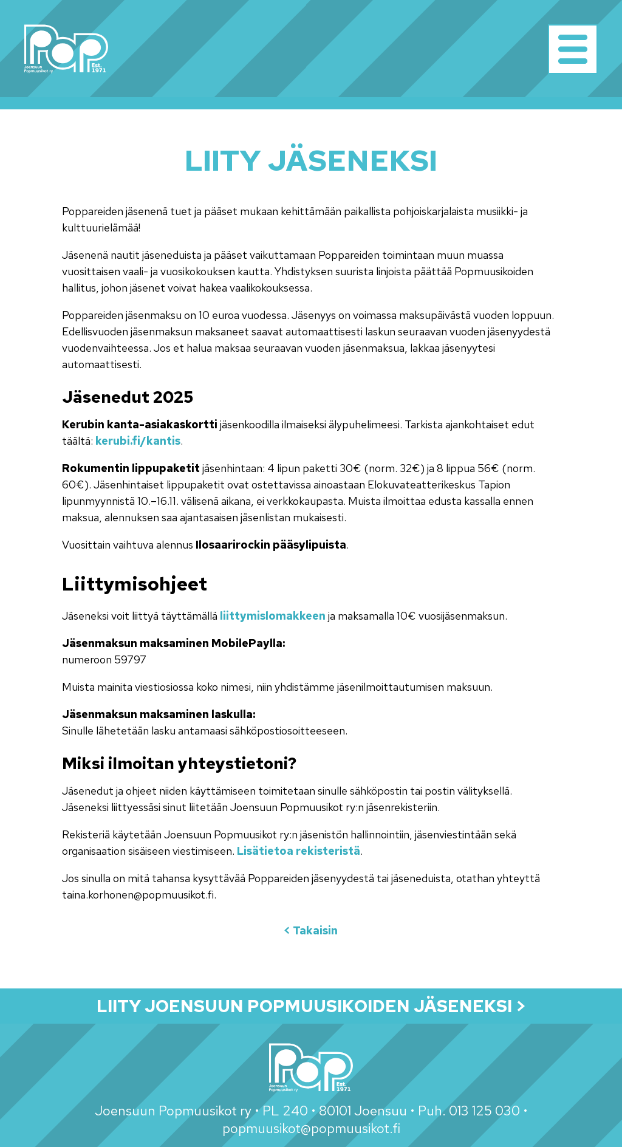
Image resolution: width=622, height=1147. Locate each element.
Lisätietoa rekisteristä (298, 851)
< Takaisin (311, 930)
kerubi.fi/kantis (137, 441)
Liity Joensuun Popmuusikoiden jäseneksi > (311, 1006)
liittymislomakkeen (273, 616)
